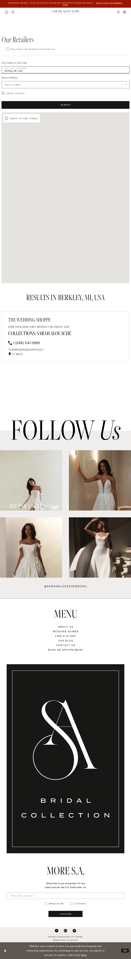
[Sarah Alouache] (65, 12)
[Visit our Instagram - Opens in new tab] (65, 930)
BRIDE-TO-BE (56, 904)
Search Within (9, 77)
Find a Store (65, 636)
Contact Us (66, 645)
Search (66, 105)
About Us (66, 627)
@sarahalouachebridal (65, 586)
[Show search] (13, 12)
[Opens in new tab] (26, 349)
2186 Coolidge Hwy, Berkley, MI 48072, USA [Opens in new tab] (38, 326)
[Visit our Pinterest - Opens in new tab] (74, 930)
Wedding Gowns (66, 631)
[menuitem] (6, 12)
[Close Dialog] (5, 951)
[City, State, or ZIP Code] (65, 69)
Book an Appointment (66, 650)
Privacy (52, 937)
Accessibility (66, 937)
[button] (6, 12)
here (83, 955)
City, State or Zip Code (14, 62)
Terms (79, 937)
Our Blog (65, 640)
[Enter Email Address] (65, 896)
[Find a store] (118, 12)
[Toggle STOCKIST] (71, 903)
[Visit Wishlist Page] (124, 12)
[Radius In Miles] (65, 84)
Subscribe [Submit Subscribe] (65, 914)
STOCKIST (80, 904)
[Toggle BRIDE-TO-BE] (46, 903)
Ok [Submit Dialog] (125, 950)
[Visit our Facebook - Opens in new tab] (57, 930)
